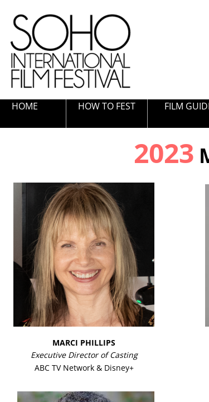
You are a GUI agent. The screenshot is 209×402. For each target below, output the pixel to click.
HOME (25, 106)
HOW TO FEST (106, 106)
